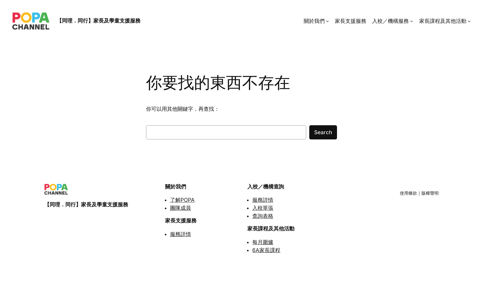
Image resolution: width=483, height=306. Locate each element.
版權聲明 (430, 193)
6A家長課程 (266, 250)
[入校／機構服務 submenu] (411, 21)
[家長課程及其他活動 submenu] (469, 21)
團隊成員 (180, 208)
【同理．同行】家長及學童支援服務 (98, 21)
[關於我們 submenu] (327, 21)
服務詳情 (180, 234)
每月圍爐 (262, 242)
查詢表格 (262, 216)
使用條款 (408, 193)
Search (323, 132)
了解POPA (182, 200)
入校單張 (262, 208)
